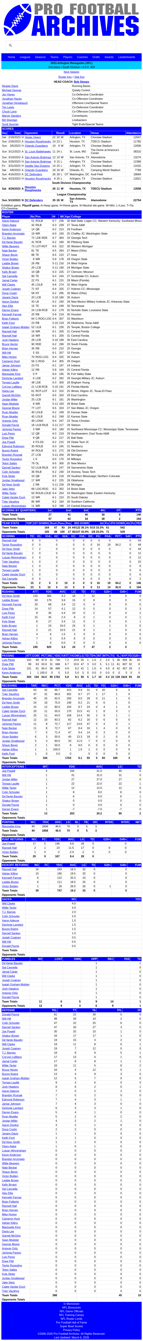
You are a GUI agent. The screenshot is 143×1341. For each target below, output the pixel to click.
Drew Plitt (8, 437)
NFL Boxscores (71, 1307)
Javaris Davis (10, 297)
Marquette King (11, 374)
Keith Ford (8, 323)
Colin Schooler (11, 471)
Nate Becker (9, 250)
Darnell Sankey (11, 467)
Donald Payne (10, 425)
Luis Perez (8, 433)
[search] (60, 45)
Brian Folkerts (10, 318)
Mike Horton (9, 357)
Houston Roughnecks (38, 141)
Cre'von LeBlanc (12, 386)
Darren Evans (10, 310)
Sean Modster (10, 403)
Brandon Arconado (13, 233)
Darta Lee (8, 391)
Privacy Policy (71, 1330)
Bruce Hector (10, 344)
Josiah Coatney (11, 288)
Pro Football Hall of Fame (71, 1322)
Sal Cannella (10, 276)
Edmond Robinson (13, 446)
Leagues (25, 57)
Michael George (11, 90)
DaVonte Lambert (12, 378)
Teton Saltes (9, 463)
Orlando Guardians (36, 145)
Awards (109, 57)
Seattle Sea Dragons (37, 165)
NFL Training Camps (71, 1315)
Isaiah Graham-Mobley (16, 327)
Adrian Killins (10, 369)
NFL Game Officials (71, 1311)
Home (11, 57)
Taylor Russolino (12, 459)
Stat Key (79, 77)
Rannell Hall (9, 331)
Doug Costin (9, 293)
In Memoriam (71, 1303)
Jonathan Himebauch (15, 103)
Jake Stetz (8, 488)
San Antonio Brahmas (38, 157)
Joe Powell (8, 442)
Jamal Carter (10, 280)
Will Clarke (8, 284)
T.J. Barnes (9, 237)
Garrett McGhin (11, 395)
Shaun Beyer (10, 254)
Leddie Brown (10, 263)
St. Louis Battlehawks (38, 151)
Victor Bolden (10, 259)
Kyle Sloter (8, 476)
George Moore (11, 408)
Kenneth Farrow (11, 314)
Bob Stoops (81, 81)
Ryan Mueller (10, 412)
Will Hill (6, 352)
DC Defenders (33, 174)
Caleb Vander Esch (13, 497)
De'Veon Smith (11, 484)
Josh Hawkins (10, 340)
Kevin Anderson (11, 229)
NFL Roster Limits (71, 1318)
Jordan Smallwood (13, 480)
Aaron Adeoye (10, 220)
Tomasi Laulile (10, 382)
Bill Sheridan (9, 120)
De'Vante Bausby (12, 242)
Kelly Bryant (9, 271)
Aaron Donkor (10, 301)
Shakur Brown (10, 267)
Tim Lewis (8, 107)
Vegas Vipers (33, 137)
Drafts (96, 57)
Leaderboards (126, 57)
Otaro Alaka (9, 225)
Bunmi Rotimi (10, 450)
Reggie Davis (10, 86)
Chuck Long (9, 111)
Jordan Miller (10, 399)
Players (67, 57)
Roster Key (65, 77)
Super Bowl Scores (71, 1326)
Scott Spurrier (10, 124)
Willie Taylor (9, 493)
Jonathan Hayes (12, 98)
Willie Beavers (10, 246)
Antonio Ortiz (10, 420)
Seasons (40, 57)
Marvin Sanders (11, 115)
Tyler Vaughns (10, 501)
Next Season (71, 71)
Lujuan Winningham (14, 505)
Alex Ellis (7, 305)
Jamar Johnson (11, 365)
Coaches (82, 57)
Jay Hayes (8, 94)
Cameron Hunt (11, 361)
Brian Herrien (10, 348)
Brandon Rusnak (12, 454)
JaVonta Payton (11, 429)
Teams (54, 57)
